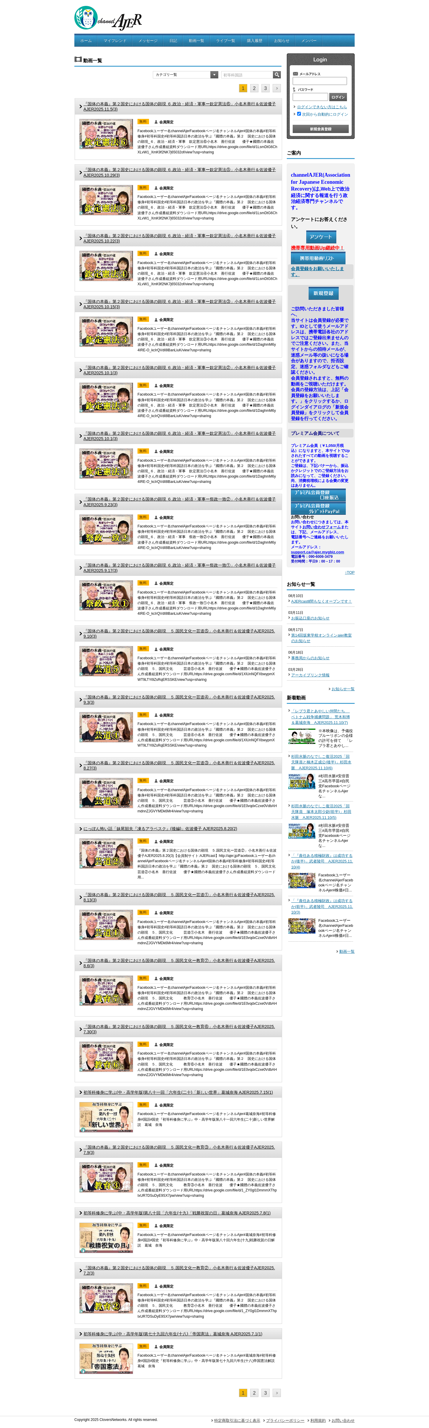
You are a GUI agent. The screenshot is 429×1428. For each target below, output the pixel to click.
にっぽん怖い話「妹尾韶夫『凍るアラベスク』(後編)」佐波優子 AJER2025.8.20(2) (160, 828)
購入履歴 (254, 40)
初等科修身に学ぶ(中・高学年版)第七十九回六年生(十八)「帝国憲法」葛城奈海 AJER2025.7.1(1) (172, 1334)
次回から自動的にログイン (325, 114)
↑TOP (350, 572)
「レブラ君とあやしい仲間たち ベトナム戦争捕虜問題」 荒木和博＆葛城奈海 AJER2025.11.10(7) (320, 717)
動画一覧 (196, 40)
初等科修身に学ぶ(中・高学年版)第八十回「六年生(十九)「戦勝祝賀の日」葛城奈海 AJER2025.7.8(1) (177, 1213)
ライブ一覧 (225, 40)
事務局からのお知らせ (310, 658)
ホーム (86, 40)
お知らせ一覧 (343, 689)
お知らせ (281, 40)
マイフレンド (115, 40)
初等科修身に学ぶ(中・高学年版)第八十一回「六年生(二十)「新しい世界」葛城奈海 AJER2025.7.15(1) (178, 1092)
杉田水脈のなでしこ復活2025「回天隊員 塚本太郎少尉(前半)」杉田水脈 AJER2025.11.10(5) (321, 812)
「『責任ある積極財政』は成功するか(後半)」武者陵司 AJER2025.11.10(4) (322, 861)
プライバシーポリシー (285, 1420)
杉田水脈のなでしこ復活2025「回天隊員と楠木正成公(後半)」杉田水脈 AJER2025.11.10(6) (321, 762)
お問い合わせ (343, 1420)
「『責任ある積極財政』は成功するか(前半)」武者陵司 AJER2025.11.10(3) (322, 906)
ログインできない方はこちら (322, 107)
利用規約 (318, 1420)
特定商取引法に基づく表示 (237, 1420)
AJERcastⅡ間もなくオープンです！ (321, 601)
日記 (173, 40)
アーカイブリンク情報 (310, 675)
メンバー (309, 40)
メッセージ (148, 40)
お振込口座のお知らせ (310, 618)
